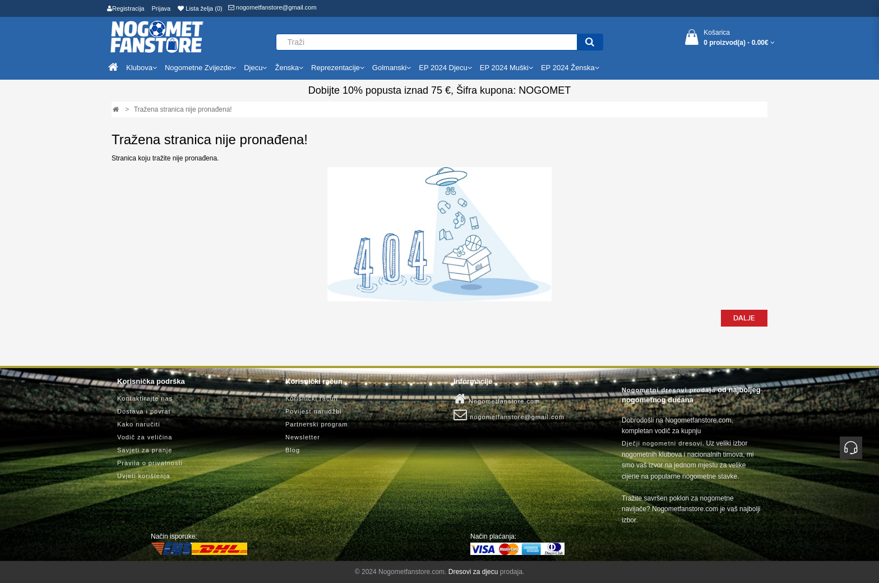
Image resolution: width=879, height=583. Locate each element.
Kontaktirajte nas (145, 398)
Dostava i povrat (143, 411)
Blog (292, 450)
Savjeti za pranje (144, 450)
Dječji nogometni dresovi (662, 443)
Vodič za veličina (144, 437)
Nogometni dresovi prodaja (668, 390)
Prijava (161, 8)
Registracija (125, 8)
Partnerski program (316, 424)
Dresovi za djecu (473, 572)
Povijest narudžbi (313, 411)
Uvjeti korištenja (143, 475)
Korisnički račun (311, 398)
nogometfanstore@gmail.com (272, 7)
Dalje (744, 318)
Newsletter (302, 437)
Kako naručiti (138, 424)
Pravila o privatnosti (150, 463)
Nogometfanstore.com (497, 399)
